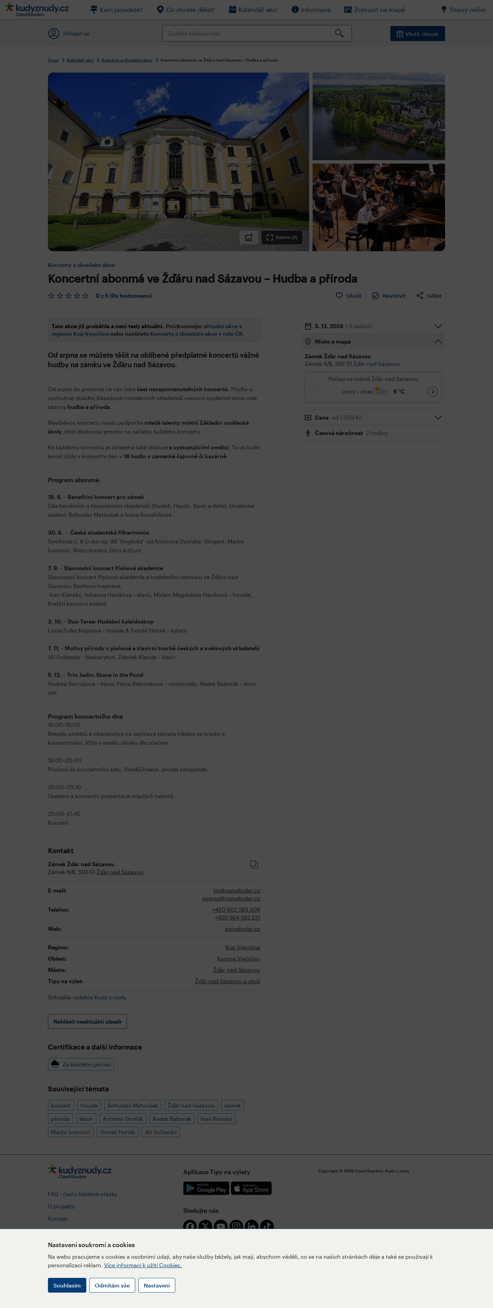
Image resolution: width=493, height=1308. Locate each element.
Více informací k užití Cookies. (143, 1265)
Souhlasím (67, 1285)
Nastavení (157, 1285)
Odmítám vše (112, 1285)
